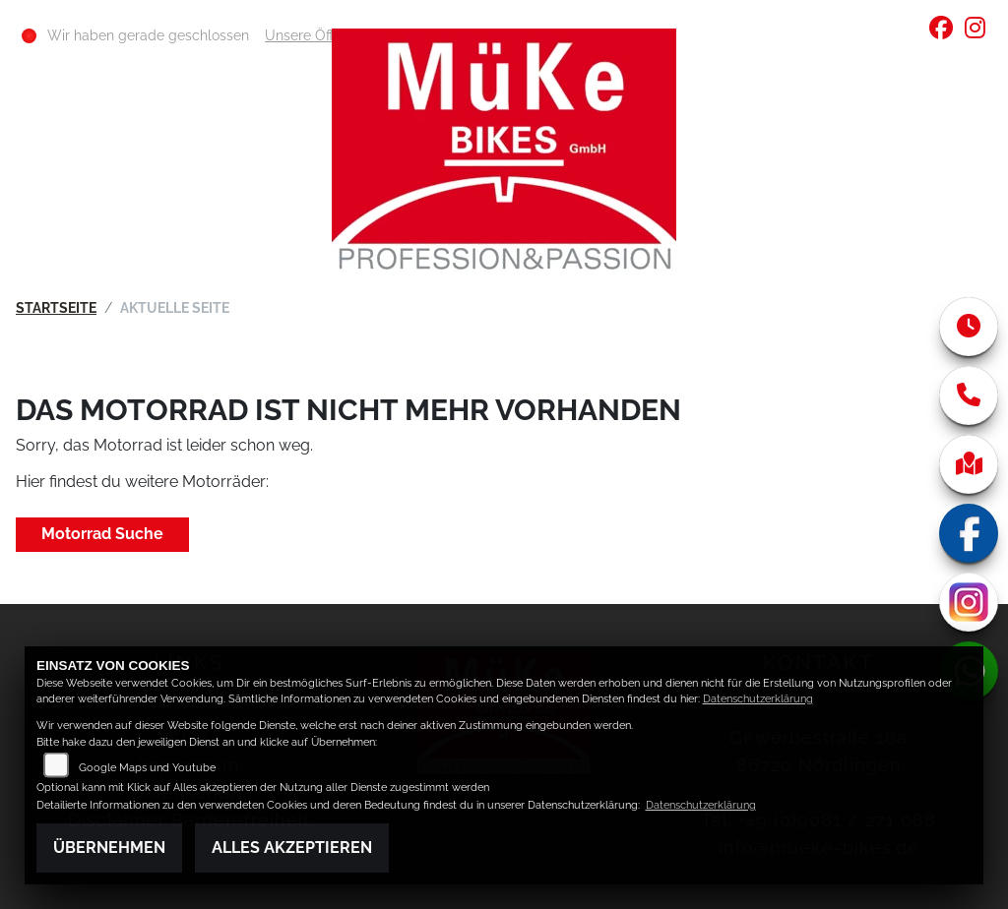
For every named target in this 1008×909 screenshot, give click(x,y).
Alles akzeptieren (292, 847)
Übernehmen (109, 847)
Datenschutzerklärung (758, 699)
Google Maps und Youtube (147, 767)
